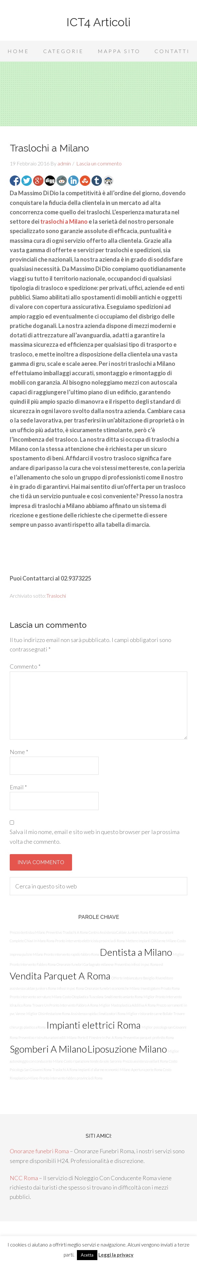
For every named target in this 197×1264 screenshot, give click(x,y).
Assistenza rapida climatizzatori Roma (98, 1013)
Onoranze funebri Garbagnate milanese (85, 964)
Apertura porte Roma (146, 1069)
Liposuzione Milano (127, 1049)
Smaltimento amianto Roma (123, 997)
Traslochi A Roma (64, 1069)
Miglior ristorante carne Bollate (149, 1013)
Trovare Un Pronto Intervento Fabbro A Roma (65, 1005)
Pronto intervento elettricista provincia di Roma (90, 941)
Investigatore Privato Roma (160, 988)
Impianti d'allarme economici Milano (104, 1069)
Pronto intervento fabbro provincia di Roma (70, 1078)
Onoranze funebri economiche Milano (112, 988)
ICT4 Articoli (98, 22)
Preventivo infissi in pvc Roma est (139, 964)
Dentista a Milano (136, 952)
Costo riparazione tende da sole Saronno (93, 1061)
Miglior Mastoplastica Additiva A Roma (127, 1005)
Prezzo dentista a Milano (27, 932)
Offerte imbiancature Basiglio (132, 978)
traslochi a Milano (64, 221)
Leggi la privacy (115, 1255)
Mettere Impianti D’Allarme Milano (151, 941)
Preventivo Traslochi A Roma (67, 932)
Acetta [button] (87, 1255)
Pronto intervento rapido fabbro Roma (71, 954)
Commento (25, 666)
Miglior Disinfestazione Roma (48, 1013)
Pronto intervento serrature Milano (36, 997)
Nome (19, 751)
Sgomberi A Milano (48, 1049)
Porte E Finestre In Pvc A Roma (100, 1037)
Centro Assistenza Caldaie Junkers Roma (118, 932)
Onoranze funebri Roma (39, 1151)
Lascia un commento (99, 163)
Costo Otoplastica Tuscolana (83, 997)
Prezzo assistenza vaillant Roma (145, 1061)
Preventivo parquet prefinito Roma (148, 1037)
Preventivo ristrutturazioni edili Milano (47, 1037)
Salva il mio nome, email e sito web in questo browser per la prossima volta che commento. (94, 836)
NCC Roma (24, 1177)
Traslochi (56, 595)
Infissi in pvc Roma (70, 988)
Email (18, 787)
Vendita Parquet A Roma (60, 975)
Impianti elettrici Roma (93, 1025)
